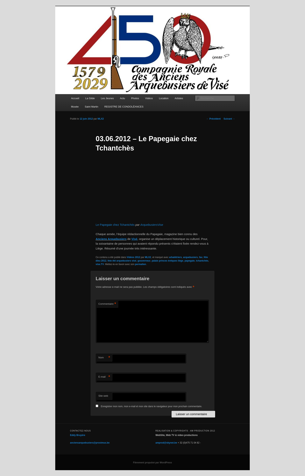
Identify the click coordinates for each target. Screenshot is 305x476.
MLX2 (100, 118)
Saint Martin (91, 106)
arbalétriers (175, 257)
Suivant (229, 118)
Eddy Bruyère (77, 435)
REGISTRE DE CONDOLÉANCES (124, 106)
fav (200, 257)
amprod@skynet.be (166, 442)
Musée (75, 106)
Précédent (213, 118)
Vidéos (149, 98)
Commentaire (107, 304)
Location (163, 98)
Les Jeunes (107, 98)
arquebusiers (190, 257)
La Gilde (90, 98)
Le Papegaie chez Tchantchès (115, 224)
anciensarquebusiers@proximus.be (90, 442)
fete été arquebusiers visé (122, 260)
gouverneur (144, 260)
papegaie (190, 260)
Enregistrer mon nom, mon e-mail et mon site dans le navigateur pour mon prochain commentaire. (151, 406)
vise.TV (100, 264)
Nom (104, 357)
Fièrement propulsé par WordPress (152, 462)
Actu (122, 98)
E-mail (104, 377)
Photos (135, 98)
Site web (103, 395)
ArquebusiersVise (151, 224)
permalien (140, 264)
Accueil (75, 98)
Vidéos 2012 (133, 257)
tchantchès (202, 260)
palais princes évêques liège (167, 260)
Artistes (179, 98)
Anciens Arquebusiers (111, 239)
